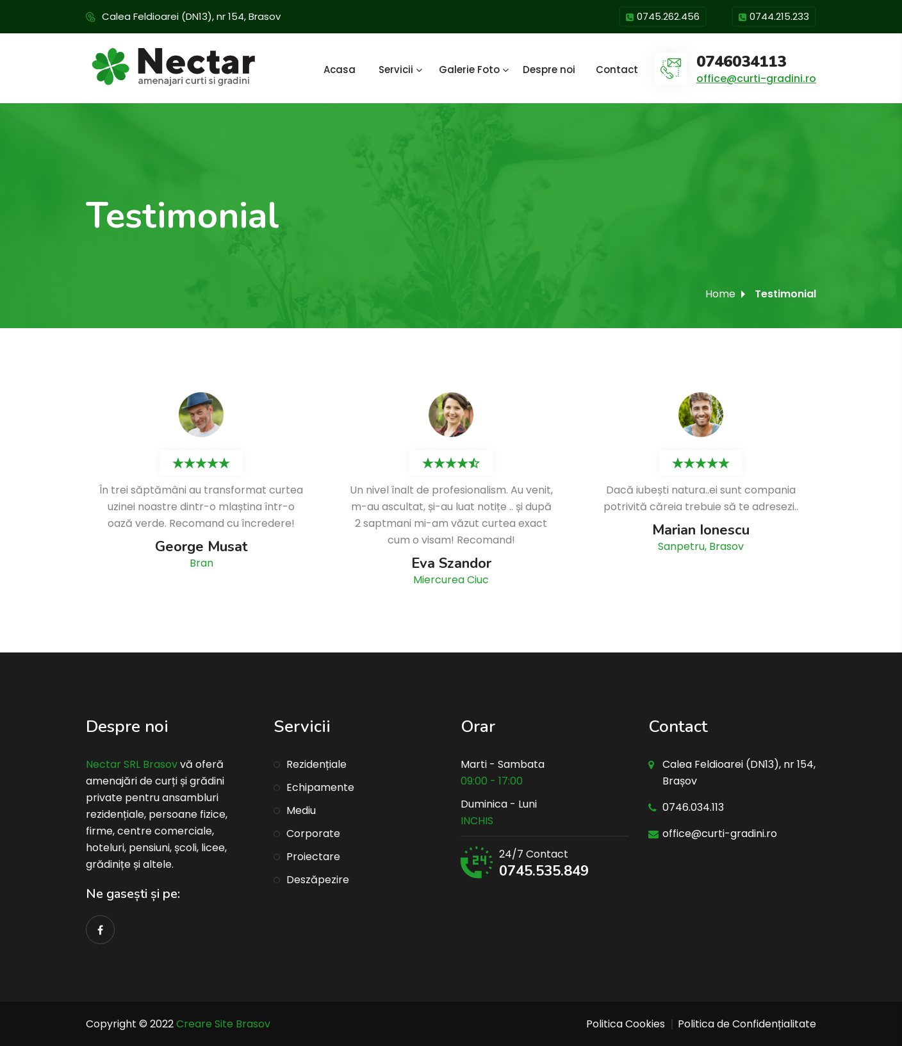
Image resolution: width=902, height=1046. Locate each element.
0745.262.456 (663, 17)
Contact (617, 69)
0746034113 (741, 62)
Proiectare (313, 856)
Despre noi (549, 69)
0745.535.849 (544, 871)
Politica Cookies (625, 1024)
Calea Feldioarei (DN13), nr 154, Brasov (191, 16)
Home (720, 293)
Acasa (340, 69)
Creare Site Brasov (223, 1024)
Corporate (313, 833)
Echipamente (320, 787)
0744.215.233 (774, 17)
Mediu (301, 810)
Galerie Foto (469, 69)
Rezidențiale (316, 764)
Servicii (396, 69)
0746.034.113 (693, 807)
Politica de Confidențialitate (747, 1024)
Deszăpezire (317, 879)
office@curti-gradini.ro (756, 78)
